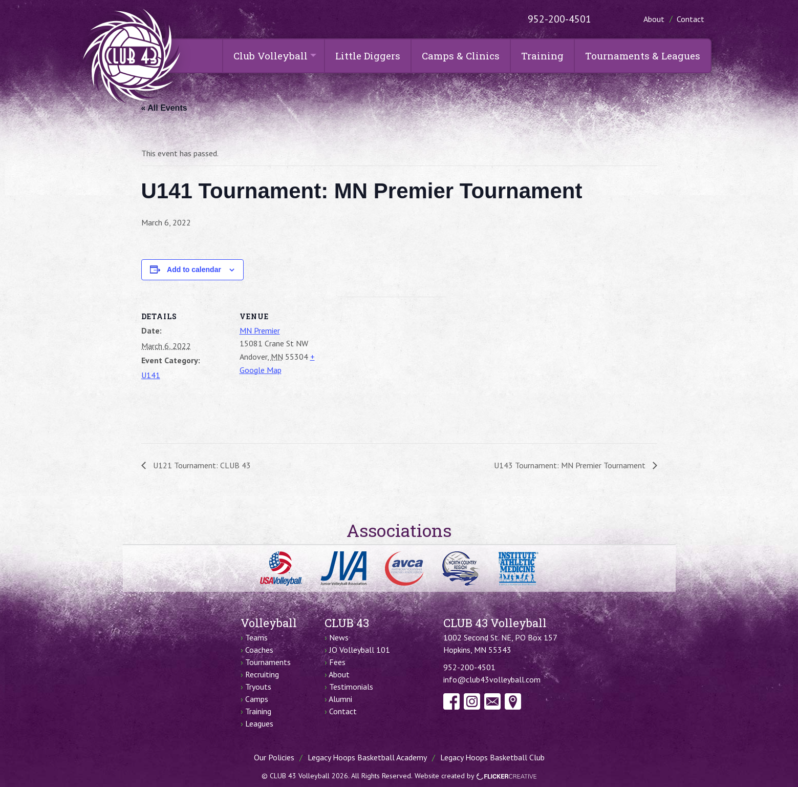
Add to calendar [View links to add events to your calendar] (194, 269)
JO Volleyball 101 (359, 650)
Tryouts (258, 686)
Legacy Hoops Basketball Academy (367, 757)
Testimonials (351, 686)
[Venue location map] (392, 368)
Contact (690, 19)
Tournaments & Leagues (642, 55)
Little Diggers (367, 55)
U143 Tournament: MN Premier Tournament (571, 465)
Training (542, 55)
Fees (337, 662)
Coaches (259, 650)
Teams (256, 637)
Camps (256, 699)
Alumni (340, 699)
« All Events (164, 107)
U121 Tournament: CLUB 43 (201, 465)
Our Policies (274, 757)
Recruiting (262, 674)
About (653, 19)
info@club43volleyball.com (492, 679)
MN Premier (260, 330)
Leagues (259, 723)
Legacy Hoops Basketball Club (492, 757)
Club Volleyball (270, 55)
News (339, 637)
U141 (150, 375)
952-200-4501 (559, 19)
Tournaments (268, 662)
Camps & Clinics (461, 55)
